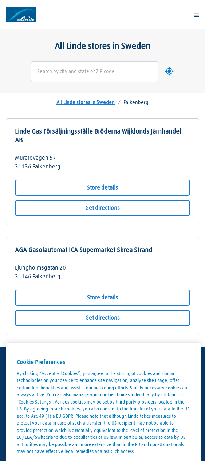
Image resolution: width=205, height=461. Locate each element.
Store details (102, 188)
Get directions (102, 208)
